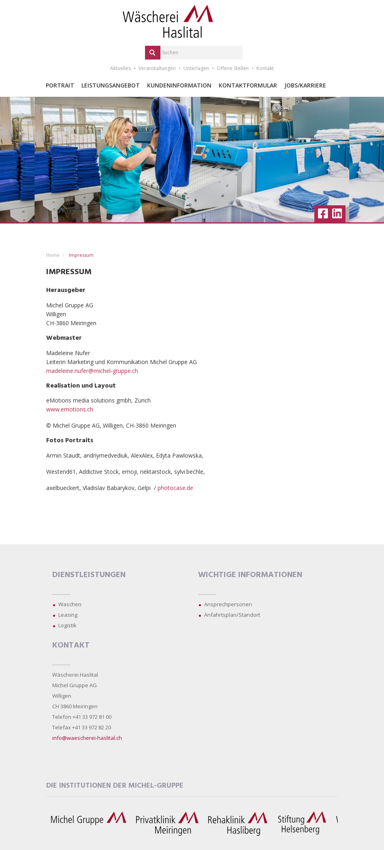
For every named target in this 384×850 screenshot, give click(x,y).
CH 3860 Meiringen (75, 706)
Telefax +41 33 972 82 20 (81, 727)
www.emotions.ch (69, 409)
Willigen (61, 695)
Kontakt (265, 68)
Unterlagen (196, 68)
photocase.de (175, 488)
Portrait (60, 85)
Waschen (69, 604)
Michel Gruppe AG (74, 685)
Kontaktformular (248, 85)
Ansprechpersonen (228, 604)
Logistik (67, 625)
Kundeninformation (179, 85)
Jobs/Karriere (305, 85)
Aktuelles (120, 68)
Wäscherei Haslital (75, 674)
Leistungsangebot (110, 85)
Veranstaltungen (157, 68)
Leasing (67, 614)
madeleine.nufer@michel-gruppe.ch (92, 371)
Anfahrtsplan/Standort (232, 614)
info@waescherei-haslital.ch (87, 737)
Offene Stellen (233, 68)
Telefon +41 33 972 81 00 (81, 716)
